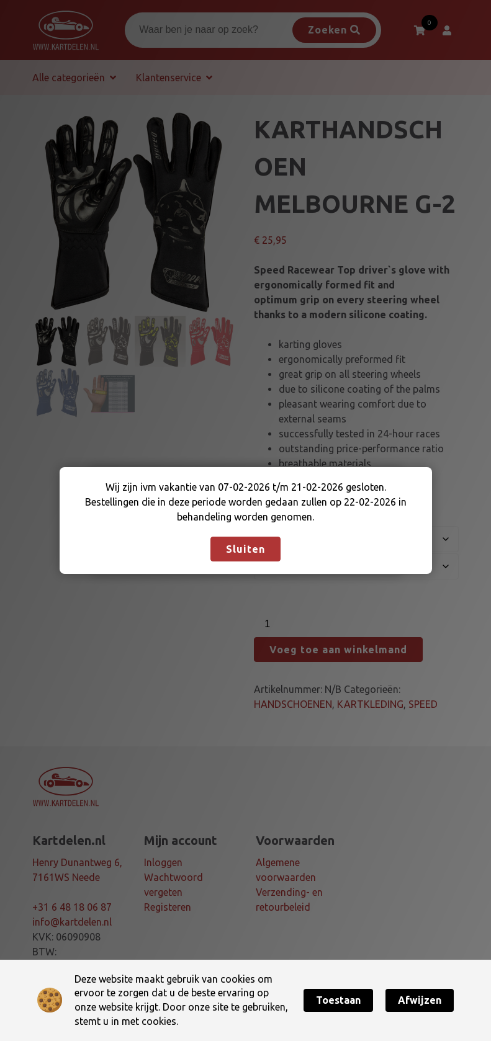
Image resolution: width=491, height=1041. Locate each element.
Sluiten (245, 549)
